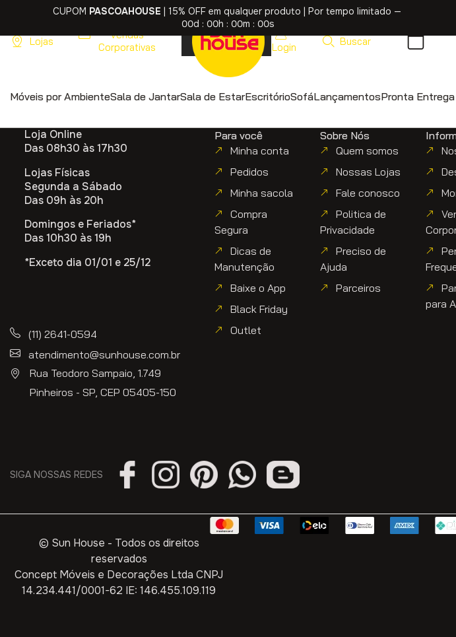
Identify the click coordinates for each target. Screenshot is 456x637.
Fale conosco (368, 192)
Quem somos (367, 150)
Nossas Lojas (368, 171)
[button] (346, 41)
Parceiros (358, 287)
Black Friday (259, 309)
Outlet (245, 330)
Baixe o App (258, 287)
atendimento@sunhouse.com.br (104, 354)
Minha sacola (261, 192)
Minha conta (259, 150)
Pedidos (249, 171)
